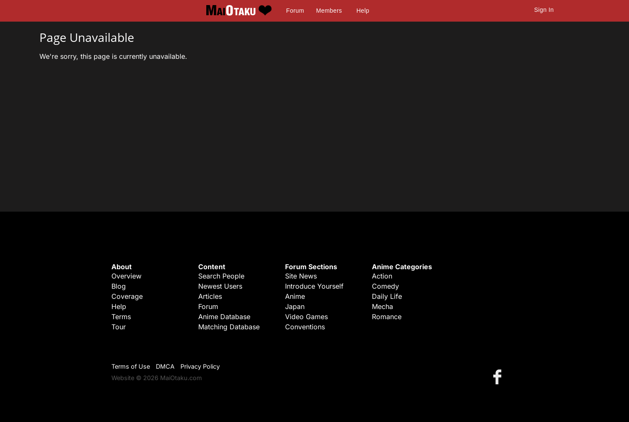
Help (363, 10)
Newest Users (220, 286)
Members (329, 10)
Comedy (385, 286)
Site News (301, 276)
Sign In (544, 9)
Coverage (127, 296)
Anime (295, 296)
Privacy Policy (200, 366)
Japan (295, 306)
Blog (118, 286)
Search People (221, 276)
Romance (387, 316)
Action (382, 276)
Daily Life (387, 296)
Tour (118, 327)
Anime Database (224, 316)
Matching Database (229, 327)
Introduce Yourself (314, 286)
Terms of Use (130, 366)
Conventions (305, 327)
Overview (126, 276)
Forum (295, 10)
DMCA (165, 366)
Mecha (382, 306)
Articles (210, 296)
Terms (121, 316)
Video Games (306, 316)
